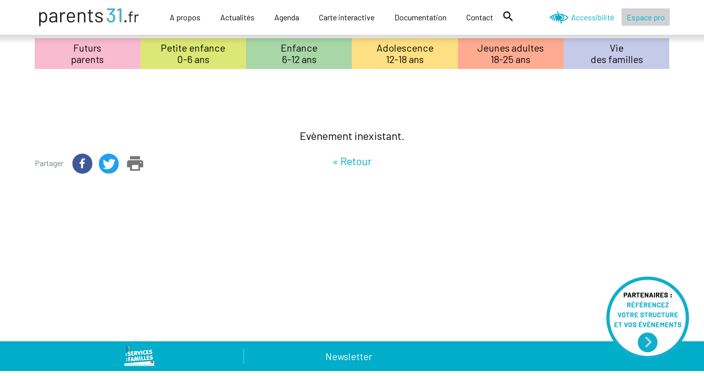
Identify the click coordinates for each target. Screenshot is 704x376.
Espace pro (646, 17)
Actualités (237, 17)
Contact (479, 17)
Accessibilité (592, 17)
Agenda (286, 17)
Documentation (420, 17)
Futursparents (87, 53)
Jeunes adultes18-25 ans (510, 53)
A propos (185, 17)
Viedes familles (616, 53)
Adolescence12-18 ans (405, 53)
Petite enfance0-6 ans (193, 53)
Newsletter (348, 356)
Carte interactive (347, 17)
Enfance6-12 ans (299, 53)
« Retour (352, 160)
